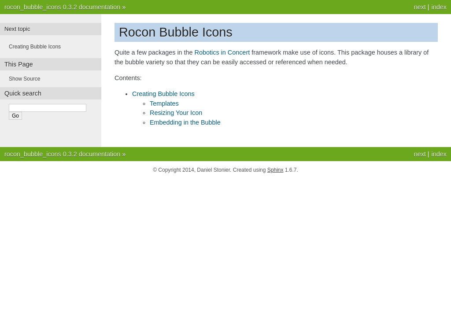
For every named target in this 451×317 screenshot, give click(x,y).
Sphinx (275, 170)
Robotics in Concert (222, 52)
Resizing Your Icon (176, 112)
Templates (164, 103)
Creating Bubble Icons (163, 93)
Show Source (24, 79)
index (439, 7)
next (420, 7)
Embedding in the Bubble (185, 122)
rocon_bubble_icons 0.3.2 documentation (62, 7)
